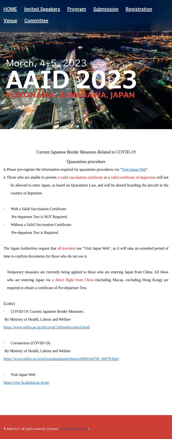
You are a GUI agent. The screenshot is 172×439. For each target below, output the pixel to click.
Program (76, 8)
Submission (105, 8)
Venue (10, 20)
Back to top (159, 423)
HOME (10, 8)
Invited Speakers (42, 8)
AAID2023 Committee (74, 429)
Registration (139, 8)
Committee (36, 20)
